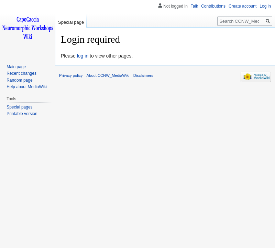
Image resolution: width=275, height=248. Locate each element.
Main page (16, 66)
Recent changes (21, 73)
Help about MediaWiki (27, 86)
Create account (242, 6)
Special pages (19, 107)
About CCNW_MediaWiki (108, 75)
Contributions (213, 6)
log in (82, 56)
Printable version (22, 113)
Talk (194, 6)
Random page (19, 80)
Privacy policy (70, 75)
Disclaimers (143, 75)
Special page (71, 22)
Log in (265, 6)
